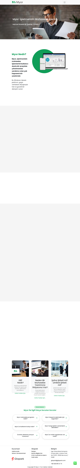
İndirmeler (34, 457)
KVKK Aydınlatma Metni (38, 455)
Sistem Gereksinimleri (19, 453)
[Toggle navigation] (64, 2)
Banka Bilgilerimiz (36, 453)
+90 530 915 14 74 (56, 464)
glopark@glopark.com (58, 460)
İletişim (33, 451)
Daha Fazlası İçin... (20, 393)
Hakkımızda (15, 451)
